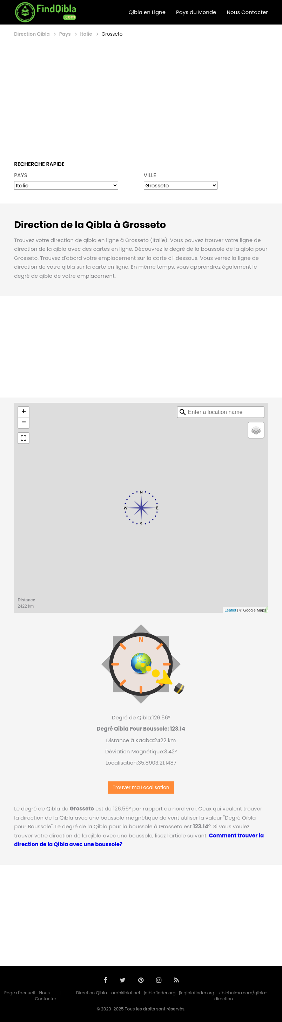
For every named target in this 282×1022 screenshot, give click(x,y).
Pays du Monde (196, 12)
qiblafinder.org (160, 993)
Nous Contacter (247, 12)
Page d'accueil (19, 993)
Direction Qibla (91, 993)
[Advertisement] (141, 100)
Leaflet (230, 610)
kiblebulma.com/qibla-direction (240, 996)
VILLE (150, 175)
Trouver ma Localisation (141, 787)
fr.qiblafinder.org (197, 993)
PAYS (20, 175)
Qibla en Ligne (147, 12)
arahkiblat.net (125, 993)
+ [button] (23, 412)
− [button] (23, 422)
